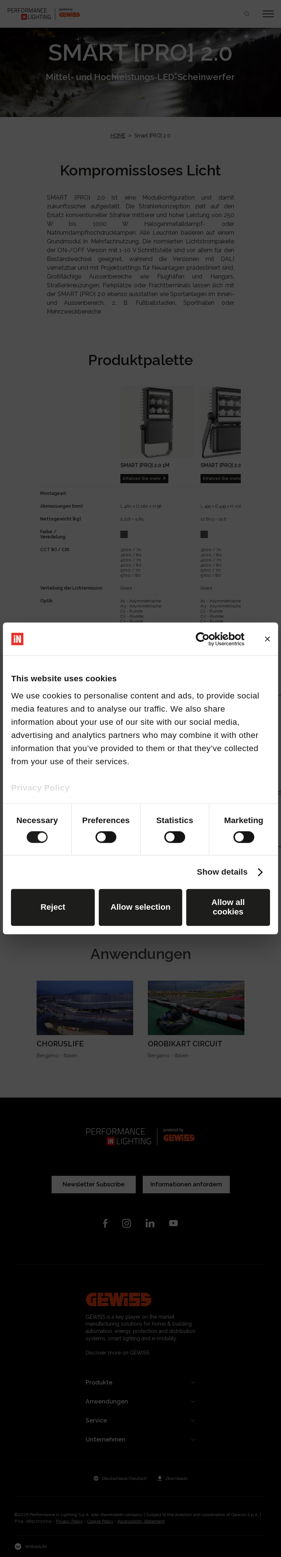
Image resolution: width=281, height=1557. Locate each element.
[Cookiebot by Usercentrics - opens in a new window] (212, 639)
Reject (53, 907)
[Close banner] (267, 638)
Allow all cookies (228, 907)
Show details (222, 872)
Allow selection (140, 907)
